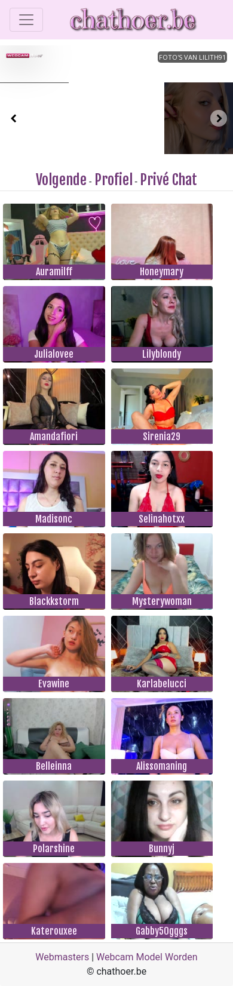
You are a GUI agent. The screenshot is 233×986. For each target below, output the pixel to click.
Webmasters (62, 957)
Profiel (113, 180)
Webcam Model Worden (147, 957)
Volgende (61, 180)
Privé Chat (168, 180)
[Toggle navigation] (26, 20)
